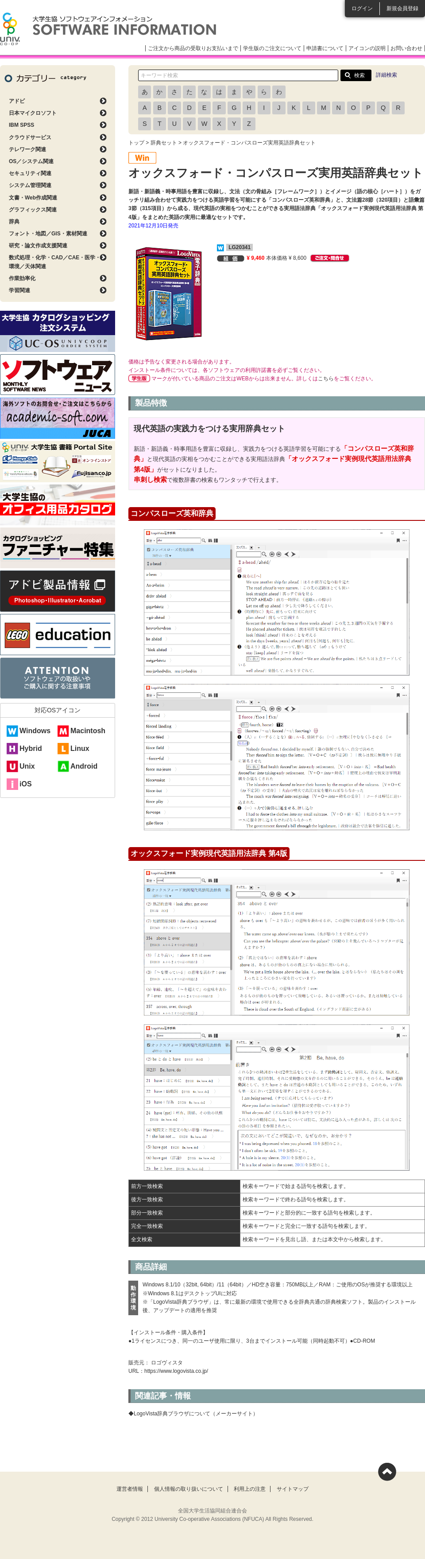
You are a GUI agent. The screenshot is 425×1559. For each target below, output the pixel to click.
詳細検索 (386, 75)
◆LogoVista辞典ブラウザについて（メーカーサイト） (193, 1414)
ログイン (362, 8)
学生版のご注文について (272, 48)
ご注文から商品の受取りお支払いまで (193, 48)
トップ (136, 143)
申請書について (325, 48)
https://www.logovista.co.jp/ (176, 1371)
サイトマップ (293, 1489)
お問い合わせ (406, 48)
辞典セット (164, 143)
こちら (326, 378)
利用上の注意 (250, 1489)
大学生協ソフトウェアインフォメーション (108, 28)
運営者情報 (129, 1489)
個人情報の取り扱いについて (188, 1489)
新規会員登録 (402, 8)
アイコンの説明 (367, 48)
